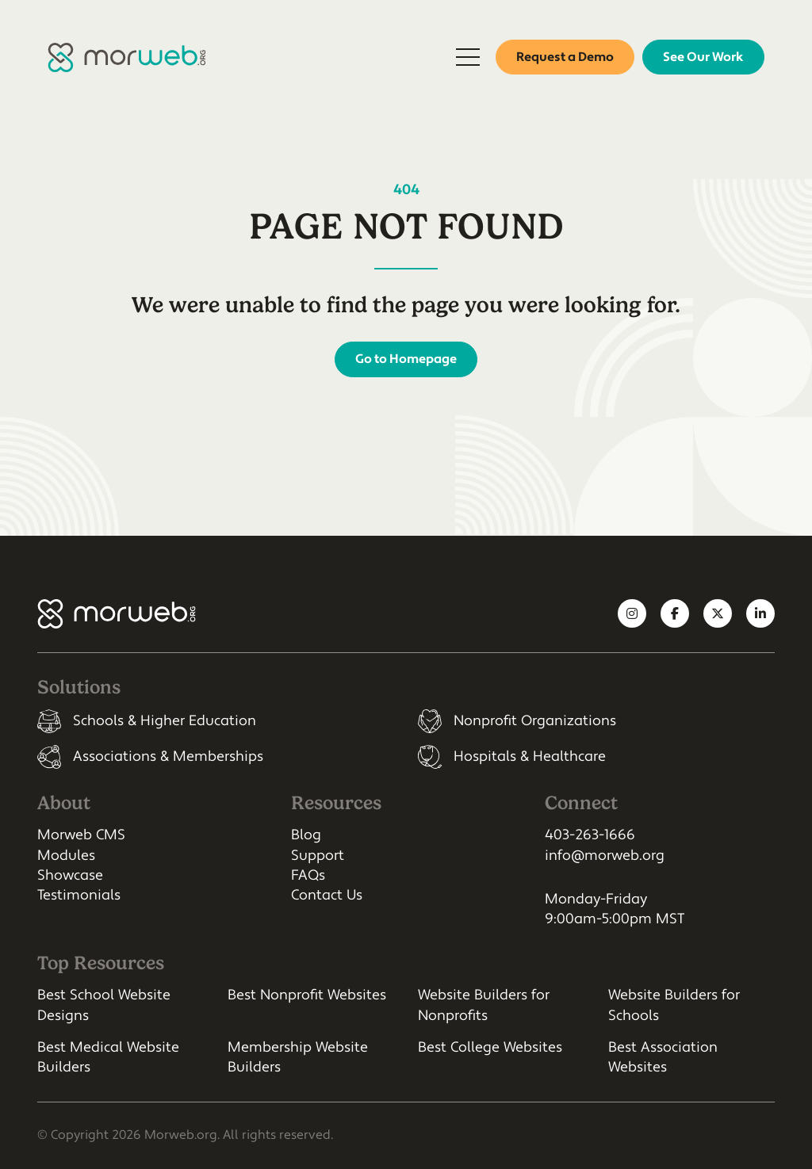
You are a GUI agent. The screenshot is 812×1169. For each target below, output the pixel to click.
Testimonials (79, 895)
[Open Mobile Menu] (468, 57)
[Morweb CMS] (127, 57)
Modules (66, 855)
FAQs (308, 875)
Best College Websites (490, 1047)
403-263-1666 (590, 835)
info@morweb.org (605, 855)
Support (317, 855)
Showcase (70, 875)
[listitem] (215, 721)
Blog (306, 835)
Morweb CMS (81, 835)
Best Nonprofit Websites (307, 995)
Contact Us (326, 895)
